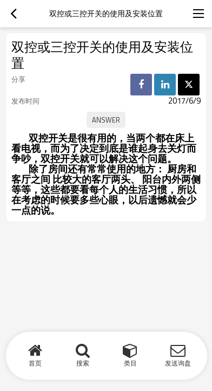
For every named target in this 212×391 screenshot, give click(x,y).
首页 (35, 363)
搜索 (82, 363)
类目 (130, 363)
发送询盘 (178, 363)
